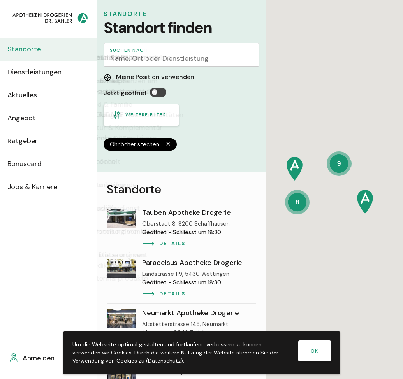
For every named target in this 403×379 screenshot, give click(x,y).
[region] (181, 275)
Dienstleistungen (39, 72)
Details (172, 243)
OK (314, 351)
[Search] (181, 55)
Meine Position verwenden (149, 77)
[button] (294, 168)
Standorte (29, 49)
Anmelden (42, 358)
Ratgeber (27, 141)
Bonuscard (29, 163)
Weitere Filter (139, 115)
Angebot (26, 118)
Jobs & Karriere (37, 186)
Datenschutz (164, 360)
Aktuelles (27, 95)
